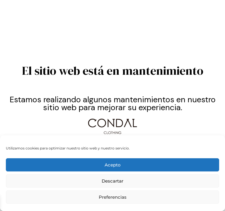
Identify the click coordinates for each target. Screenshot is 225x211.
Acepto (113, 165)
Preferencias (113, 197)
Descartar (112, 181)
